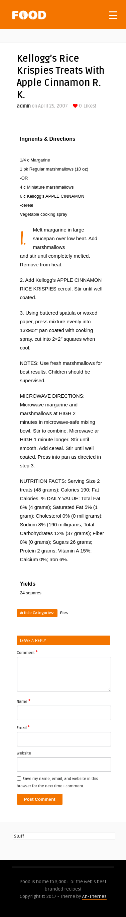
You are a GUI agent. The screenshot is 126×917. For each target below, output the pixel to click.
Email (23, 727)
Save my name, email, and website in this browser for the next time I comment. (57, 782)
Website (24, 753)
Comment (27, 652)
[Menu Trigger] (113, 15)
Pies (64, 612)
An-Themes (94, 896)
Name (23, 701)
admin (24, 106)
